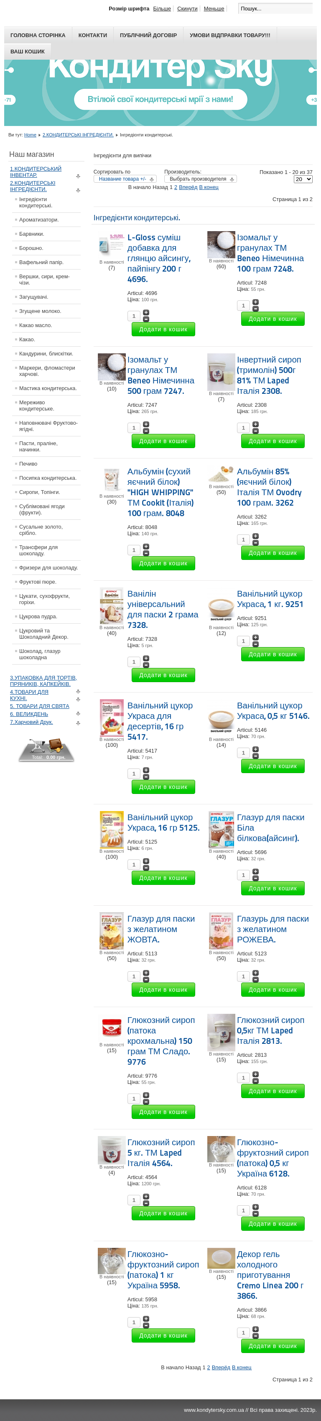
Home (30, 134)
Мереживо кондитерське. (36, 405)
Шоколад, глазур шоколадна (40, 654)
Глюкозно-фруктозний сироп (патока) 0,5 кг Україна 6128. (273, 1158)
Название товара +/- (122, 179)
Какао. (27, 339)
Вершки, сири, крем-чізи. (44, 279)
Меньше (214, 8)
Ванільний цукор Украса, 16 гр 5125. (163, 822)
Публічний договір (148, 35)
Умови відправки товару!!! (230, 35)
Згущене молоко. (40, 311)
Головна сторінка (38, 35)
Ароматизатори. (39, 220)
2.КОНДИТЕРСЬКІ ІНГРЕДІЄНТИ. (78, 134)
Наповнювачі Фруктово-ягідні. (48, 426)
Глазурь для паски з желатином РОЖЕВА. (273, 929)
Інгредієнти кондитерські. (36, 202)
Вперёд (188, 187)
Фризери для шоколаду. (48, 567)
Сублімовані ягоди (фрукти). (42, 509)
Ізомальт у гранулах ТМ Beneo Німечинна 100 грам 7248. (270, 253)
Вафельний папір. (41, 262)
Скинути (187, 8)
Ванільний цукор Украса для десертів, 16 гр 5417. (160, 721)
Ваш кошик (27, 51)
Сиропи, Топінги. (39, 492)
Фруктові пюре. (37, 582)
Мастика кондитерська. (48, 388)
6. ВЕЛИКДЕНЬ (29, 714)
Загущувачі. (33, 297)
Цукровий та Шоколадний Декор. (44, 633)
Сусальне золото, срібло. (41, 530)
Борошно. (31, 248)
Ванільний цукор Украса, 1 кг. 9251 (270, 599)
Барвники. (31, 234)
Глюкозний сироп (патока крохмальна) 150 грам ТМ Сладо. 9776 (161, 1041)
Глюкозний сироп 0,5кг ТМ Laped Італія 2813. (271, 1030)
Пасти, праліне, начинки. (38, 446)
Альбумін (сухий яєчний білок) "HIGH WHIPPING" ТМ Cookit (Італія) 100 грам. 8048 (160, 492)
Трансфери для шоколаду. (38, 550)
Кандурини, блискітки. (46, 353)
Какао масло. (35, 325)
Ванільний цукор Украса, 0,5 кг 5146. (273, 710)
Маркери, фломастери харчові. (47, 371)
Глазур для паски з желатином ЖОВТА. (161, 929)
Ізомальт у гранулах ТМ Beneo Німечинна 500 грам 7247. (160, 375)
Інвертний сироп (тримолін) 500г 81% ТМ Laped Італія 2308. (269, 375)
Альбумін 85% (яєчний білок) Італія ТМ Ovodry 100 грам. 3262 (269, 487)
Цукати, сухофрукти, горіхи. (44, 599)
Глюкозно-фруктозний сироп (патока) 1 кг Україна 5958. (163, 1269)
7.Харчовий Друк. (31, 722)
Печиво (28, 464)
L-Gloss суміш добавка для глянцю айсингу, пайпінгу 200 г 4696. (158, 258)
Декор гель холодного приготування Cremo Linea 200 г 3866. (270, 1275)
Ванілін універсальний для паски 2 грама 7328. (163, 609)
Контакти (93, 35)
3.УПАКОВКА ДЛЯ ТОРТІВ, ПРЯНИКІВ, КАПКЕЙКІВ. (43, 681)
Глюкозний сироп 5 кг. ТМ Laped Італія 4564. (161, 1152)
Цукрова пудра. (38, 616)
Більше (162, 8)
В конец (208, 187)
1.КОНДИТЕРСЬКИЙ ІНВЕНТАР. (35, 172)
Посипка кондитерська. (47, 478)
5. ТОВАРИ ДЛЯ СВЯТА (39, 706)
